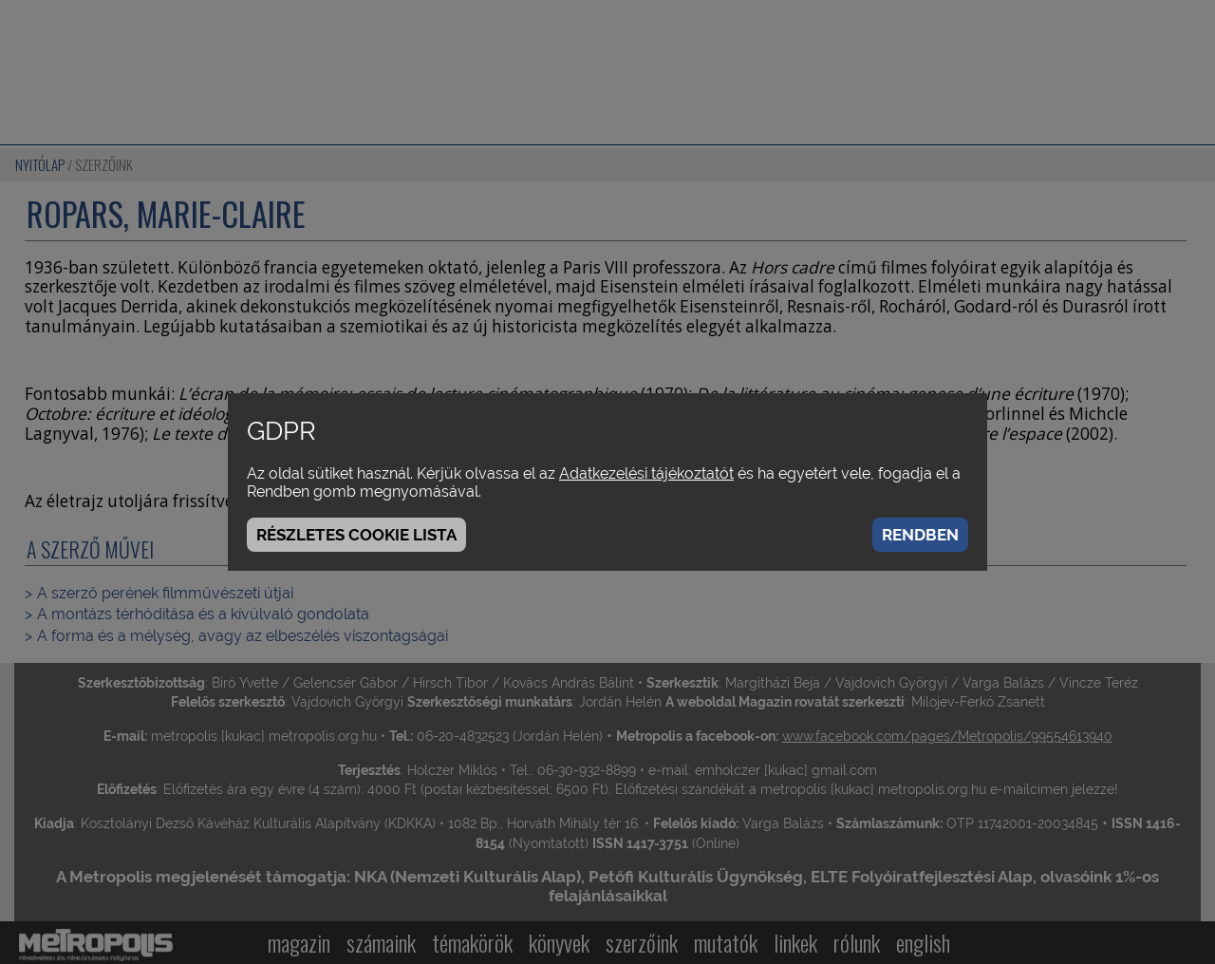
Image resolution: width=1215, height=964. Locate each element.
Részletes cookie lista (356, 534)
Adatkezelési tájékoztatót (646, 473)
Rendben (920, 534)
